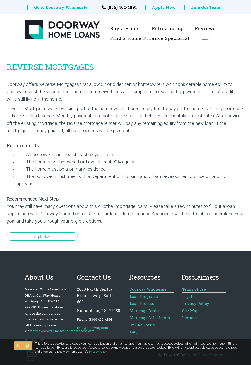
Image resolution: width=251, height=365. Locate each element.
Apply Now (164, 7)
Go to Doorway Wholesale (60, 7)
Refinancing (167, 28)
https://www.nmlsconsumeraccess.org (63, 331)
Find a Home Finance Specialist (150, 38)
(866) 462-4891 (119, 7)
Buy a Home (125, 28)
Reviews (205, 28)
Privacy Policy (98, 351)
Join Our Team (205, 7)
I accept (23, 346)
